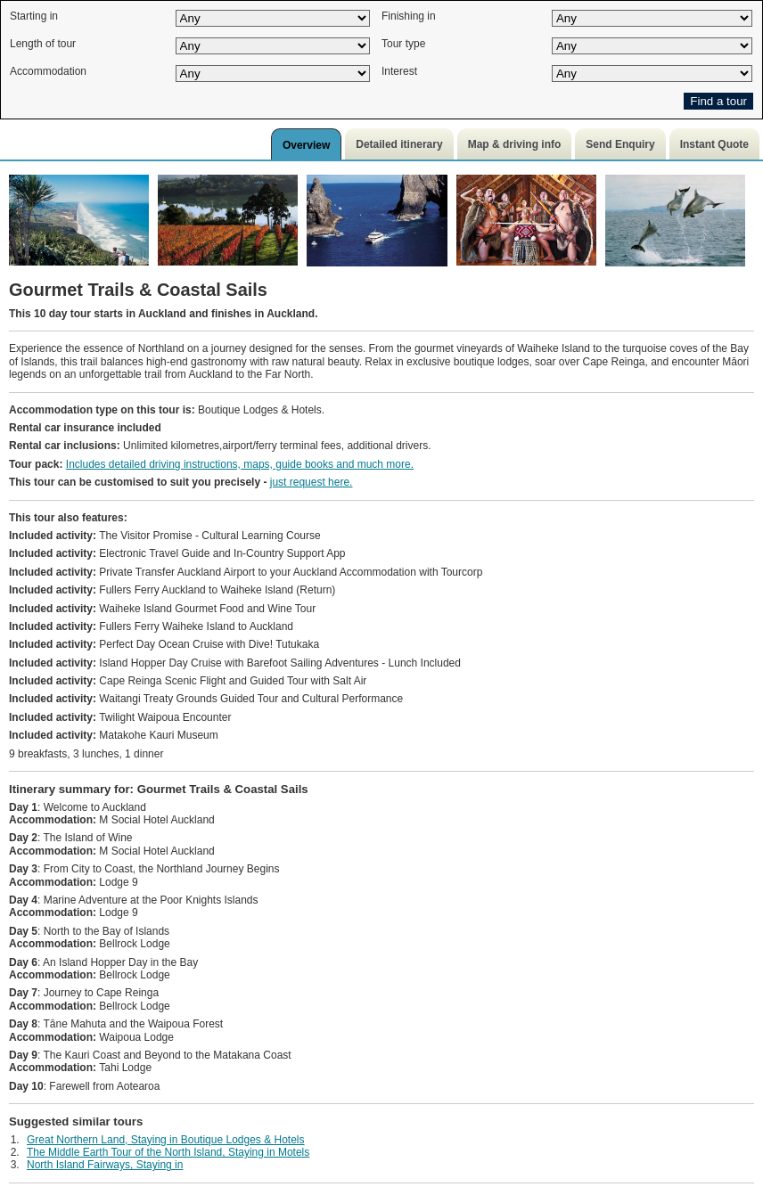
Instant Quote (714, 144)
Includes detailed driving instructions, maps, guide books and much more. (240, 464)
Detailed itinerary (399, 144)
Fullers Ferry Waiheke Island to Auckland (151, 626)
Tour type (403, 43)
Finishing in (409, 16)
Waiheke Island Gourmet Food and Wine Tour (162, 608)
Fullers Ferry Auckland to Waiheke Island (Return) (172, 590)
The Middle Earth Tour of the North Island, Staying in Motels (168, 1152)
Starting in (34, 16)
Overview (306, 145)
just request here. (311, 482)
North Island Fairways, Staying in (105, 1164)
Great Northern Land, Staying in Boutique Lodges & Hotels (166, 1140)
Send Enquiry (620, 144)
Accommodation (48, 71)
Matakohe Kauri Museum (113, 735)
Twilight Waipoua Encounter (120, 717)
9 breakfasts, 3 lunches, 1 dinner (86, 754)
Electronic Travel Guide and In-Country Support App (177, 553)
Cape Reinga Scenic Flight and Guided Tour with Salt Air (187, 681)
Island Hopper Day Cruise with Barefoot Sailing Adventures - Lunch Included (235, 663)
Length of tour (43, 43)
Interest (399, 71)
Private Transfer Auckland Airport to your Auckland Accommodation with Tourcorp (245, 572)
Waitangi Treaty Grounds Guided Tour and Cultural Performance (206, 698)
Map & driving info (515, 144)
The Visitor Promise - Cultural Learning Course (165, 535)
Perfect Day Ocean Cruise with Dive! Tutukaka (164, 644)
